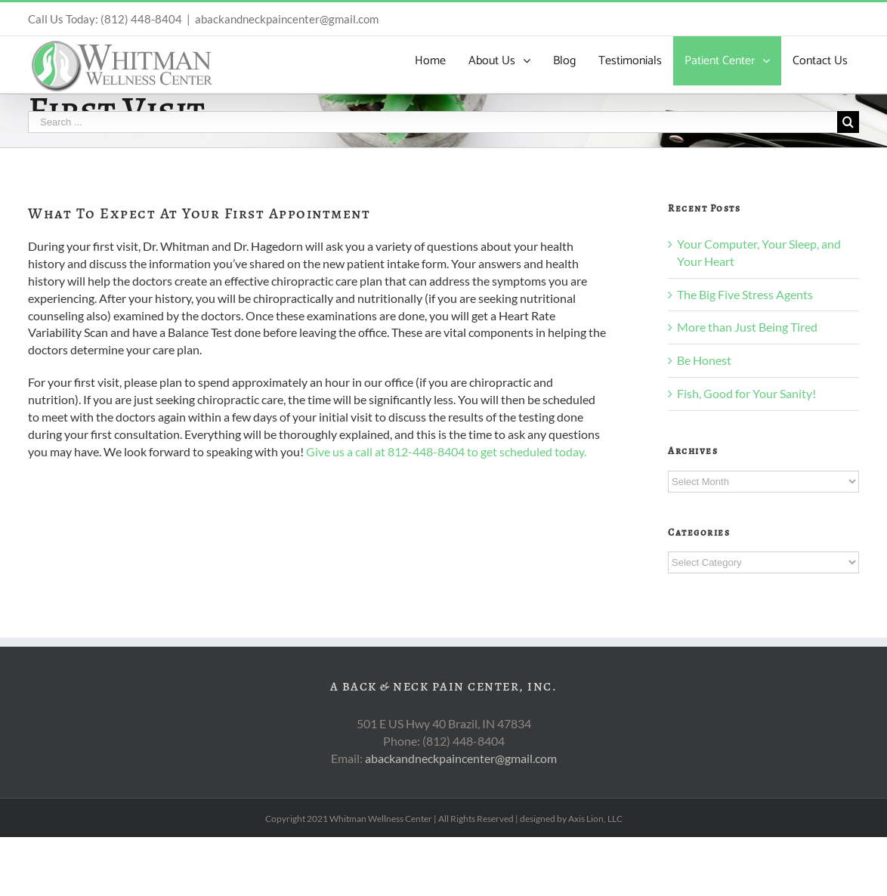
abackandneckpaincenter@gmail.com (287, 19)
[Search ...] (432, 122)
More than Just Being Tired (747, 327)
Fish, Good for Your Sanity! (746, 393)
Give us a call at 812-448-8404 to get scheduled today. (446, 451)
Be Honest (704, 360)
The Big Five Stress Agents (745, 294)
